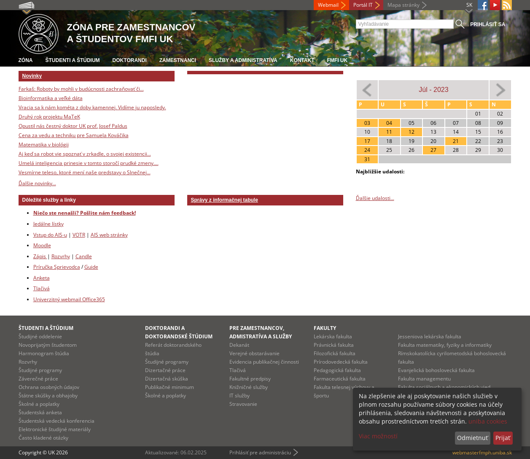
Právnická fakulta (334, 344)
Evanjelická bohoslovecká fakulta (436, 370)
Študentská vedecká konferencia (56, 420)
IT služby (239, 395)
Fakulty (325, 328)
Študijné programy (40, 370)
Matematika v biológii (44, 144)
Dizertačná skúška (166, 378)
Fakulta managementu (424, 378)
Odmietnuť (472, 438)
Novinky (32, 76)
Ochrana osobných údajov (49, 387)
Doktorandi (130, 60)
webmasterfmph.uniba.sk (482, 452)
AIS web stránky (109, 234)
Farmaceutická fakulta (340, 378)
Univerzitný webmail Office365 (69, 299)
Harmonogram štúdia (44, 353)
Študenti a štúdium (73, 60)
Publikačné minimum (169, 387)
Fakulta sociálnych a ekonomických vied (444, 387)
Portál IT (363, 4)
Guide (91, 266)
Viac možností (378, 436)
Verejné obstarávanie (254, 353)
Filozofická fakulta (334, 353)
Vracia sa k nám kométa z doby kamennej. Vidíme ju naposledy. (92, 107)
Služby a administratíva (243, 60)
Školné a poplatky (39, 404)
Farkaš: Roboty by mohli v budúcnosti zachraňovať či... (81, 88)
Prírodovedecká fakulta (341, 361)
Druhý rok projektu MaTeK (49, 116)
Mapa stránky (403, 4)
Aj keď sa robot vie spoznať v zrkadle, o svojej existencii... (85, 153)
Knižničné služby (248, 387)
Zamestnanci (177, 60)
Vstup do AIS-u (50, 234)
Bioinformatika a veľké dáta (51, 98)
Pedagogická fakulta (337, 370)
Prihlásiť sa (487, 24)
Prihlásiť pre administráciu (260, 452)
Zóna (26, 60)
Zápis (40, 256)
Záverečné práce (38, 378)
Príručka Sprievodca (56, 266)
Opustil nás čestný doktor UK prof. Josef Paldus (73, 126)
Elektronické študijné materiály (55, 429)
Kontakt (302, 60)
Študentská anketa (40, 412)
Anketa (41, 277)
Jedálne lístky (48, 223)
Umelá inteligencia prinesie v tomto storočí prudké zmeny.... (89, 163)
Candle (83, 256)
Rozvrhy (60, 256)
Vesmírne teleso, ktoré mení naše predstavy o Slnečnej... (85, 172)
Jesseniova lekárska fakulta (429, 336)
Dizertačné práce (165, 370)
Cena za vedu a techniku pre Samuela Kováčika (74, 135)
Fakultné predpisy (250, 378)
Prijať (502, 438)
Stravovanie (243, 404)
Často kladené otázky (43, 437)
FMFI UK (337, 60)
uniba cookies (487, 421)
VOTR (79, 234)
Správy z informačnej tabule (224, 200)
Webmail (328, 4)
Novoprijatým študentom (48, 344)
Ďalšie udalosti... (375, 198)
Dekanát (239, 344)
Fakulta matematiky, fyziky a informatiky (445, 344)
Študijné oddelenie (40, 336)
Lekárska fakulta (333, 336)
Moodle (42, 245)
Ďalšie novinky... (37, 183)
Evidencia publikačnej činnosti (264, 361)
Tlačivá (41, 288)
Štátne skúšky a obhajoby (48, 395)
